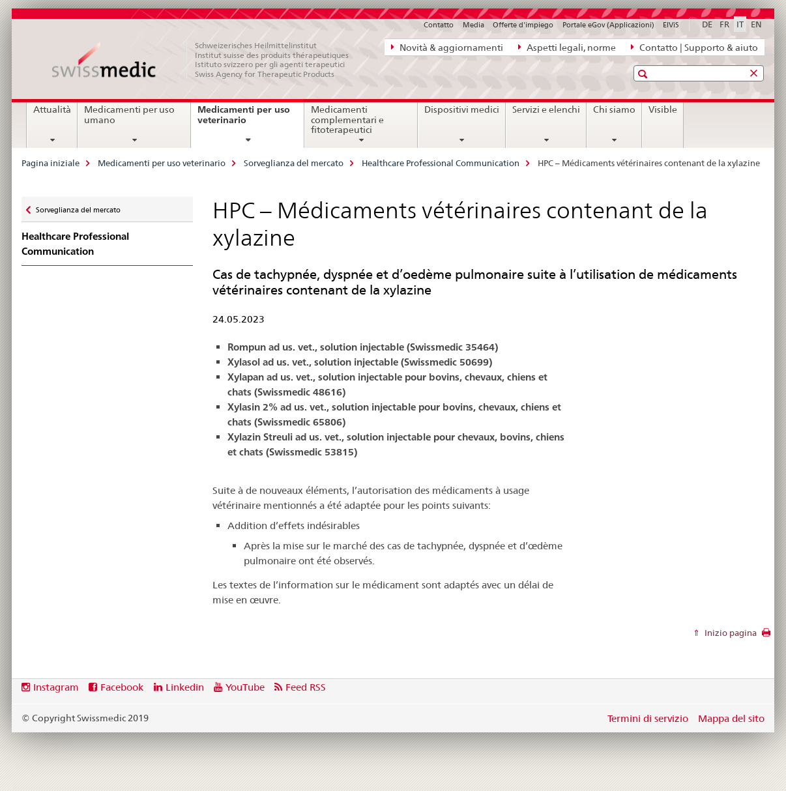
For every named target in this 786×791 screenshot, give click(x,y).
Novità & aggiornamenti (447, 47)
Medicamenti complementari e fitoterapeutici (347, 120)
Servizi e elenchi (546, 109)
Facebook (121, 687)
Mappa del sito (731, 718)
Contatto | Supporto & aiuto (694, 47)
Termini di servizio (647, 718)
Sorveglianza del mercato (293, 163)
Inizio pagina (730, 632)
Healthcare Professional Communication (440, 163)
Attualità (52, 109)
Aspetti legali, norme (567, 47)
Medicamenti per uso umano (129, 114)
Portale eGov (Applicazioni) (608, 24)
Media (473, 24)
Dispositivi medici (461, 109)
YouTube (245, 687)
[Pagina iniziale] (207, 60)
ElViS (671, 24)
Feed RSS (305, 687)
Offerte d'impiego (523, 24)
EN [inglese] (756, 24)
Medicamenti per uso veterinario (243, 120)
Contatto (439, 24)
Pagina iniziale (51, 163)
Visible (662, 109)
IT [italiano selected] (740, 24)
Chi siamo (614, 109)
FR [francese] (724, 24)
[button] (644, 74)
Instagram (56, 687)
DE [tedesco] (707, 24)
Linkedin (185, 687)
